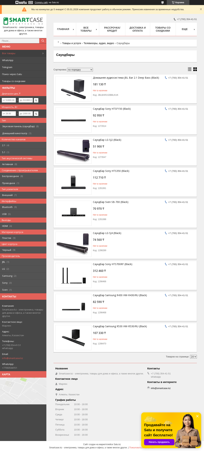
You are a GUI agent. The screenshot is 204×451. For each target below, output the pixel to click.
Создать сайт (41, 2)
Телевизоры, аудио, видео (99, 43)
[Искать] (42, 40)
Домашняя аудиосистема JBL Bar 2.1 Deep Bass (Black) (126, 77)
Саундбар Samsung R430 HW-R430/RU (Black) (120, 295)
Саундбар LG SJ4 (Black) (107, 233)
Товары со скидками (13, 81)
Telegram (7, 67)
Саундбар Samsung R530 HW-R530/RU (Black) (120, 326)
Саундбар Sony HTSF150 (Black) (112, 108)
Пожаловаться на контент (142, 447)
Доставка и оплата (137, 29)
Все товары (8, 53)
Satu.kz (117, 444)
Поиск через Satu (12, 74)
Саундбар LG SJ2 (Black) (107, 139)
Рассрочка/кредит (112, 29)
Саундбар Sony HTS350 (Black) (111, 171)
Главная (63, 29)
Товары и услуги (71, 43)
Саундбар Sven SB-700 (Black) (110, 202)
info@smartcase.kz (12, 358)
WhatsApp (7, 60)
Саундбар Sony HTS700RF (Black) (112, 264)
